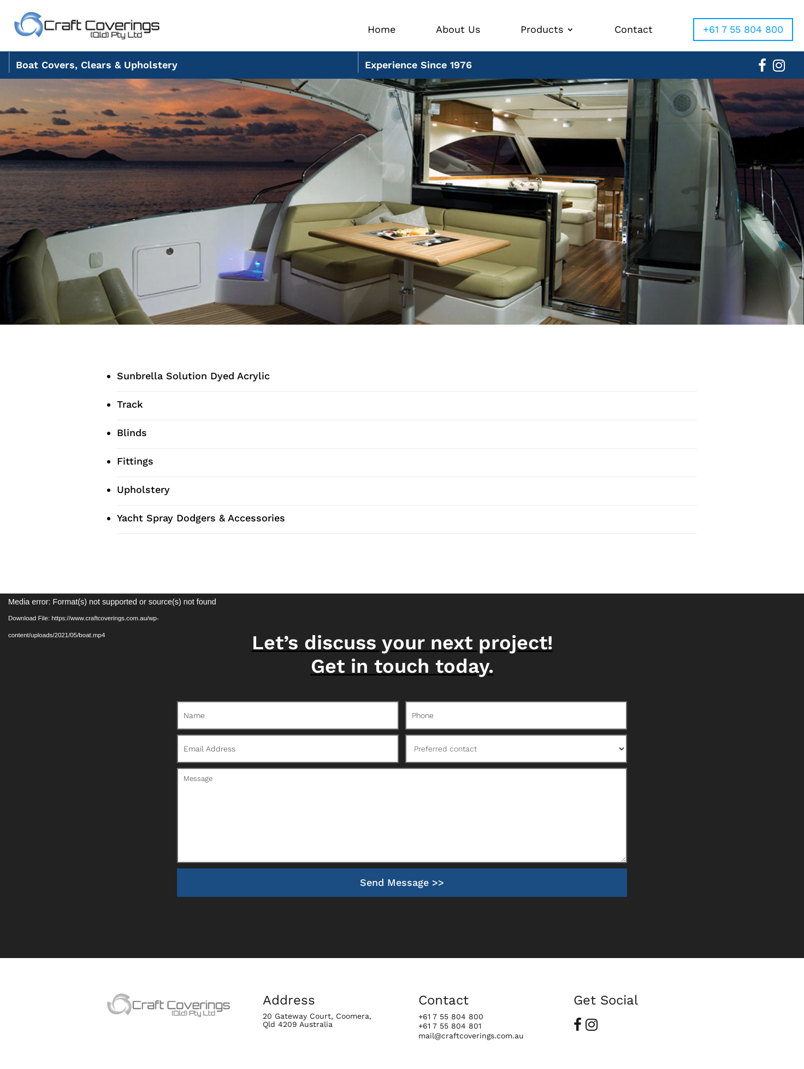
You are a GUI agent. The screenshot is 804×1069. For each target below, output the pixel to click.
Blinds (132, 432)
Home (381, 30)
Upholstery (143, 489)
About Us (458, 30)
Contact (633, 30)
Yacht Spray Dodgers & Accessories (201, 518)
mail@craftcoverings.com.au (471, 1035)
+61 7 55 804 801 (449, 1025)
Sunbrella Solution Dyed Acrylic (193, 375)
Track (130, 404)
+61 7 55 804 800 (743, 29)
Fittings (135, 461)
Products (542, 30)
